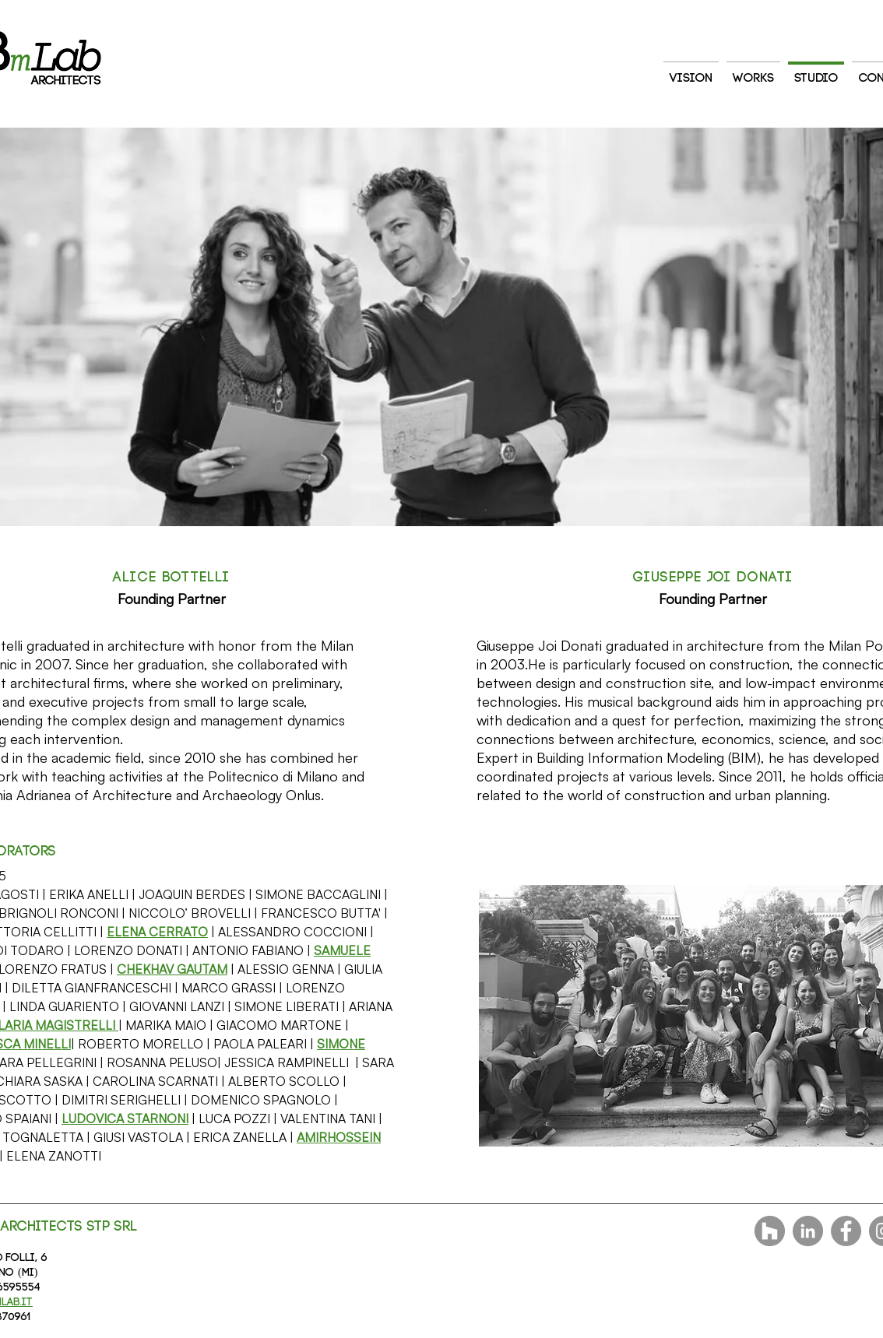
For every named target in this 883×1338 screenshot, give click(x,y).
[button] (157, 931)
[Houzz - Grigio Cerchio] (770, 1231)
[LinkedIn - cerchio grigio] (808, 1231)
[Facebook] (846, 1231)
